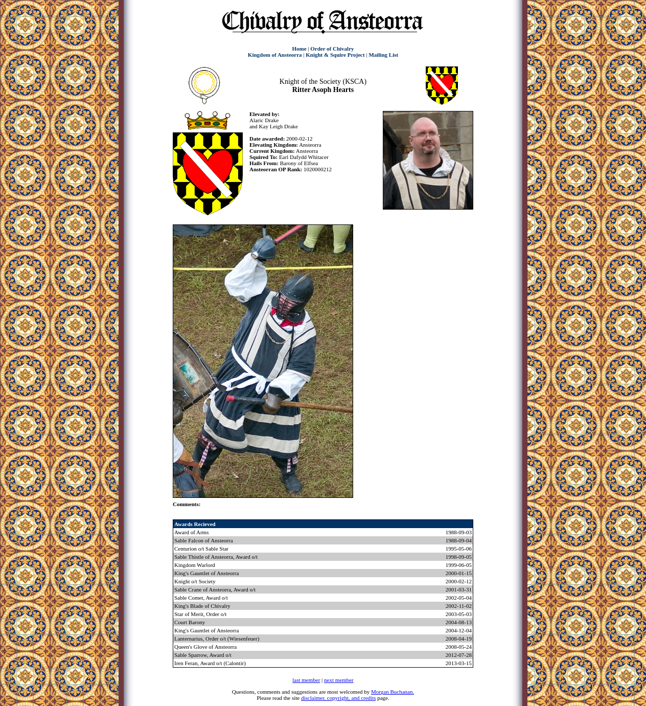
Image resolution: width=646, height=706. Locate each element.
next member (339, 680)
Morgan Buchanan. (392, 692)
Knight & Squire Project (335, 55)
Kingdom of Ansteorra (275, 55)
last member (306, 680)
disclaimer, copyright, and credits (338, 698)
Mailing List (383, 55)
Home (299, 48)
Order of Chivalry (332, 48)
